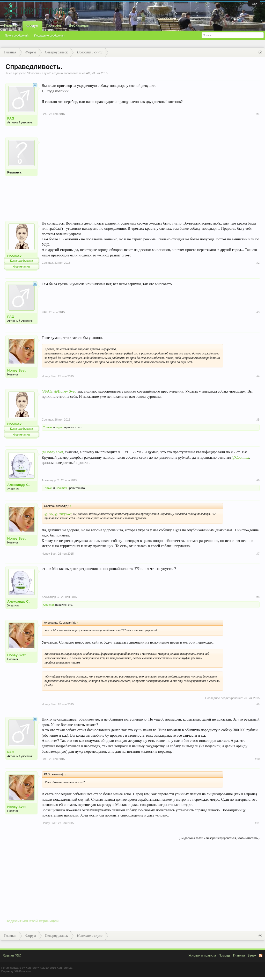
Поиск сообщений (16, 35)
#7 (258, 553)
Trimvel (48, 427)
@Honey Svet (65, 391)
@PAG (47, 391)
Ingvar (60, 427)
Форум (32, 26)
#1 (258, 113)
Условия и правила (202, 955)
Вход (254, 3)
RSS (260, 955)
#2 (258, 262)
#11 (257, 823)
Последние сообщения (49, 35)
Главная (11, 25)
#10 (257, 758)
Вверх (252, 955)
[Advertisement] (151, 173)
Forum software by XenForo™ (37, 967)
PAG (87, 73)
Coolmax (14, 256)
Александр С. (18, 485)
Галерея (53, 25)
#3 (258, 312)
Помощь (224, 955)
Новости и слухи (38, 73)
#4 (258, 376)
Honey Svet (16, 370)
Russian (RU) (12, 955)
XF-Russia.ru (22, 971)
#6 (258, 480)
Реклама (14, 172)
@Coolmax (240, 457)
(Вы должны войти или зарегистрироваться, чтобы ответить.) (219, 838)
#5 (258, 419)
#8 (258, 596)
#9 (258, 704)
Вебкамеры (79, 25)
